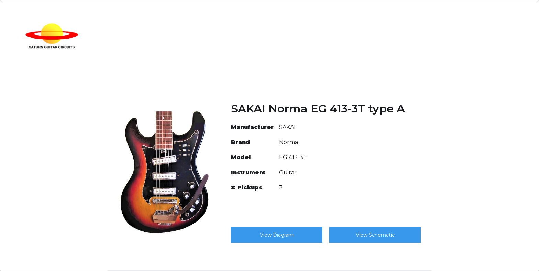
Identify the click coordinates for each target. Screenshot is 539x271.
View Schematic (375, 235)
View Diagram (277, 235)
